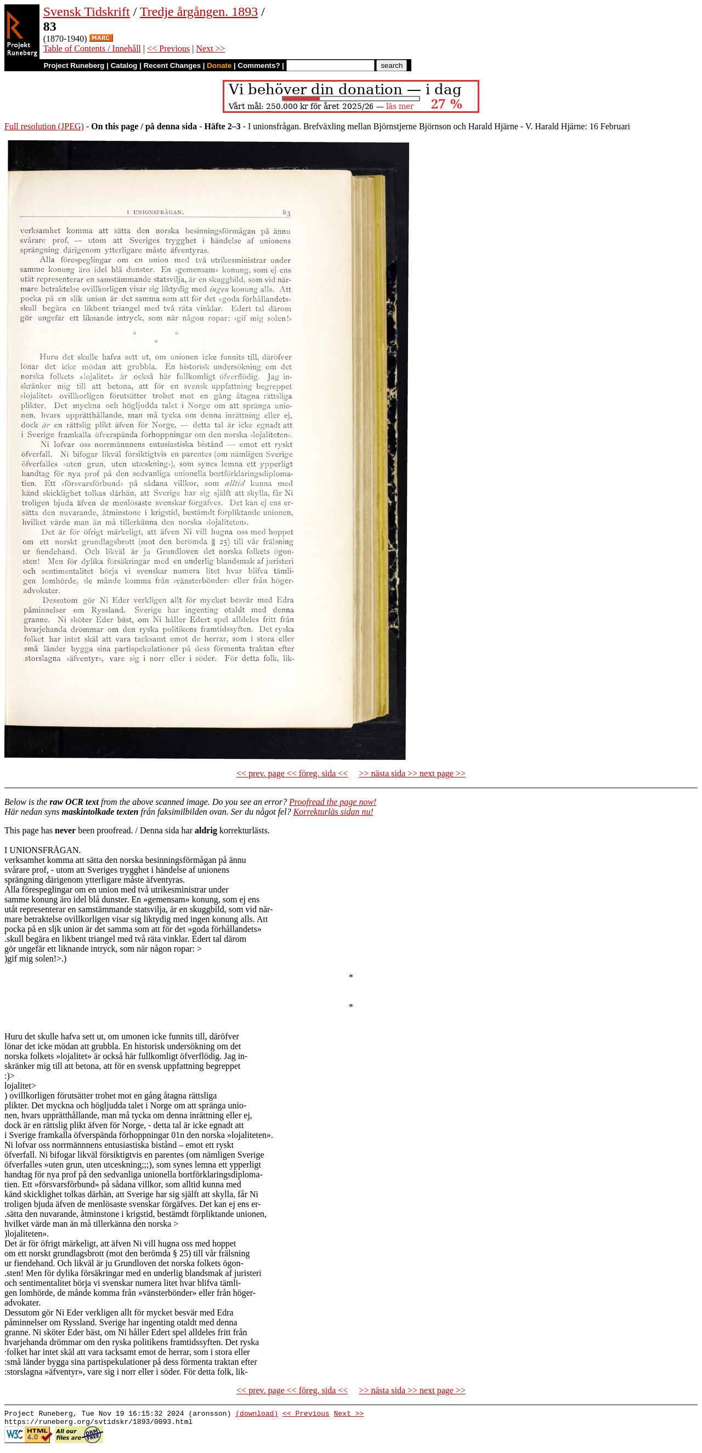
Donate (219, 65)
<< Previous (168, 48)
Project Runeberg (73, 65)
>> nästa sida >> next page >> (412, 773)
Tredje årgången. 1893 (199, 11)
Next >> (210, 48)
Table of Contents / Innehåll (92, 48)
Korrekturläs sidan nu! (333, 811)
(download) (256, 1415)
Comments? (259, 65)
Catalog (124, 65)
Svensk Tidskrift (86, 11)
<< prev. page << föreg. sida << (292, 773)
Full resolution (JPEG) (44, 126)
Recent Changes (172, 65)
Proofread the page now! (332, 801)
